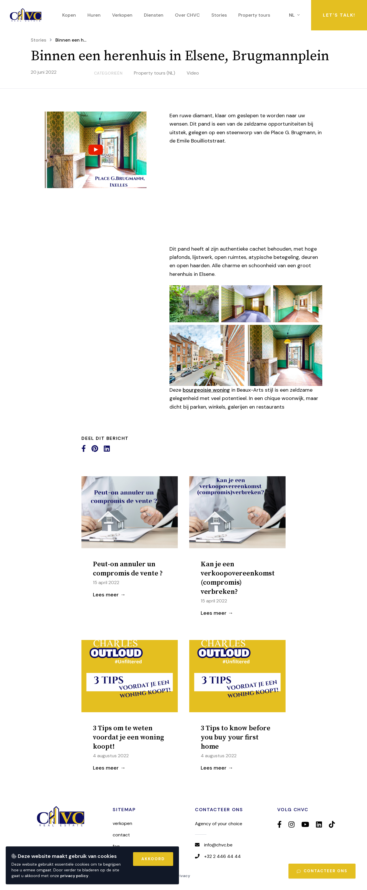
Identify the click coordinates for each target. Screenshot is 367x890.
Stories (38, 40)
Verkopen (122, 823)
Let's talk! (339, 15)
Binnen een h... (70, 40)
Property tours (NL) (154, 73)
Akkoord (153, 858)
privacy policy (74, 875)
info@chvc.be (218, 845)
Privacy (182, 875)
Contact (121, 835)
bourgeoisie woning (206, 390)
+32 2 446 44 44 (222, 856)
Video (193, 73)
